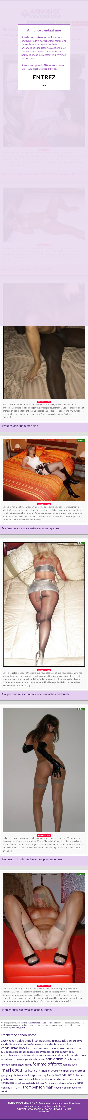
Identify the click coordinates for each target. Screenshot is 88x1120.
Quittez (44, 85)
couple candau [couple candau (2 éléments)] (47, 1054)
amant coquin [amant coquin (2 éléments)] (8, 1040)
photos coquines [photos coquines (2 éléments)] (42, 1075)
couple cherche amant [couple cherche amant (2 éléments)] (33, 1058)
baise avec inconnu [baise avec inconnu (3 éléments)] (30, 1040)
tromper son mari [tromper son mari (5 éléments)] (38, 1087)
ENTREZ (44, 77)
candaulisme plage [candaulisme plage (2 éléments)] (16, 1051)
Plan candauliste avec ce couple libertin (27, 1010)
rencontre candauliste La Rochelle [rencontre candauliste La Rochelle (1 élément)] (62, 1083)
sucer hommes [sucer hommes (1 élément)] (16, 1088)
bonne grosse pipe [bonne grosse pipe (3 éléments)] (55, 1040)
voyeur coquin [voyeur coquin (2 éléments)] (62, 1087)
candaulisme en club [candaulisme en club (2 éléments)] (34, 1044)
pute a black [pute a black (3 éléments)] (32, 1079)
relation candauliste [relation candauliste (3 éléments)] (54, 1079)
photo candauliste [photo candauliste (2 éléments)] (23, 1075)
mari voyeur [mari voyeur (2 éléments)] (52, 1070)
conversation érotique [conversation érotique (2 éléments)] (26, 1054)
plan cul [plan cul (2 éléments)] (79, 1075)
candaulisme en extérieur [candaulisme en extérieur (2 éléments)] (59, 1044)
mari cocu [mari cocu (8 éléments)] (11, 1070)
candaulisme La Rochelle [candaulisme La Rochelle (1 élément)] (62, 1048)
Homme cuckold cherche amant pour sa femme (32, 859)
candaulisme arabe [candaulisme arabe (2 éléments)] (11, 1044)
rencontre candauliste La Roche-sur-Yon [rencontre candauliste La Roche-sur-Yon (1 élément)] (31, 1083)
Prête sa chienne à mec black (20, 426)
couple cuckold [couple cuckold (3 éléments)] (56, 1059)
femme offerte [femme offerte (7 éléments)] (47, 1064)
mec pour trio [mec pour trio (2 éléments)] (66, 1070)
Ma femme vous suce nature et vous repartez (30, 528)
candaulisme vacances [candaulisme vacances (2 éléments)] (39, 1051)
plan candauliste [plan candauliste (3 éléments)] (63, 1075)
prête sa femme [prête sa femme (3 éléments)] (12, 1079)
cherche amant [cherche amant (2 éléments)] (60, 1051)
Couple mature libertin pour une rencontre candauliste (36, 694)
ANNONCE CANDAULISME (22, 1103)
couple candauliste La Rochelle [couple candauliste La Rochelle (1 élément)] (68, 1055)
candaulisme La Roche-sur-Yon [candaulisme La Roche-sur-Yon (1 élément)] (39, 1048)
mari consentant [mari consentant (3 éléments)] (33, 1070)
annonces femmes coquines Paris (38, 1023)
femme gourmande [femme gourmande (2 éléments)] (21, 1064)
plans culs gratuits (18, 1027)
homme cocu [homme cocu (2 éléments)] (70, 1064)
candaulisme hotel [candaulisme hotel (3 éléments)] (14, 1048)
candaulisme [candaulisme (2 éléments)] (75, 1040)
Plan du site (44, 1112)
